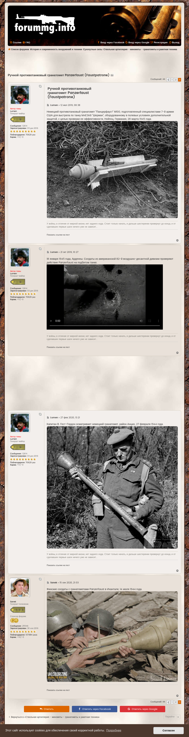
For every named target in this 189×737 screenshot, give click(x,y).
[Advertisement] (95, 62)
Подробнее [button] (113, 730)
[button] (168, 80)
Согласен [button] (168, 730)
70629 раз (30, 135)
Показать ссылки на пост (58, 235)
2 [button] (175, 80)
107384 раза (31, 635)
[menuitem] (26, 42)
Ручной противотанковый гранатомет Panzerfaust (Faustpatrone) (58, 75)
